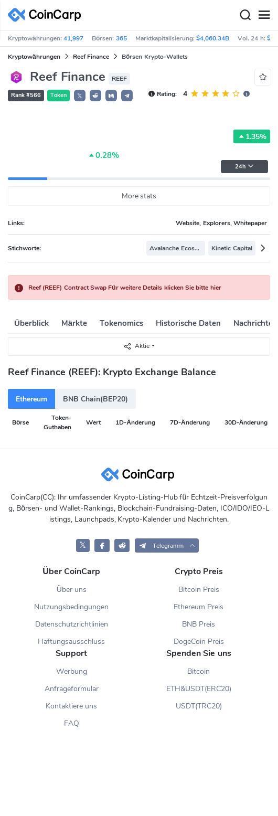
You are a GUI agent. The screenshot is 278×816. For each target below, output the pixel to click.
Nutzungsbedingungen (71, 607)
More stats (139, 196)
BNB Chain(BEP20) (95, 399)
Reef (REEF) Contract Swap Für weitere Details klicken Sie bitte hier (124, 287)
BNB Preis (198, 624)
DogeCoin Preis (199, 642)
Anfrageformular (72, 689)
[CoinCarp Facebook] (102, 545)
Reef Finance (91, 56)
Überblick (31, 323)
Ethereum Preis (198, 607)
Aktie (136, 346)
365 (121, 38)
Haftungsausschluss (71, 642)
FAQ (71, 723)
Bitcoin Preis (198, 590)
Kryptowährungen (34, 56)
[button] (95, 95)
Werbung (71, 671)
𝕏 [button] (79, 96)
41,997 (73, 38)
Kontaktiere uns (71, 706)
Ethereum (31, 399)
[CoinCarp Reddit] (122, 545)
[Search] (245, 15)
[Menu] (264, 15)
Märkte (74, 323)
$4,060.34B (212, 38)
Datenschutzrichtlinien (71, 624)
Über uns (72, 590)
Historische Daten (188, 323)
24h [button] (244, 167)
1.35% (251, 136)
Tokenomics (121, 323)
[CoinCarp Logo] (47, 15)
